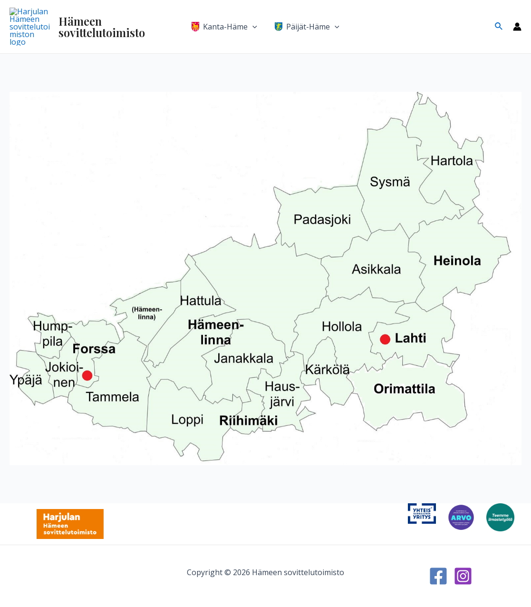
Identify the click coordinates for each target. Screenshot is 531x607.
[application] (254, 19)
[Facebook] (438, 576)
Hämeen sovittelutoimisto (112, 19)
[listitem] (392, 247)
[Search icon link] (499, 19)
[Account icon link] (517, 19)
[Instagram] (463, 576)
